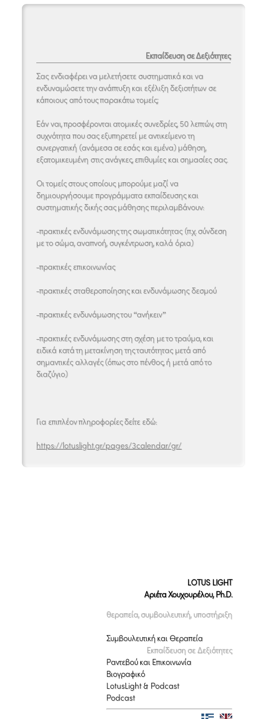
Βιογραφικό (125, 664)
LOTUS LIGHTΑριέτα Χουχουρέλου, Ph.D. (188, 578)
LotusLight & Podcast (143, 676)
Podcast (120, 688)
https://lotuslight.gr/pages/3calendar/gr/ (109, 445)
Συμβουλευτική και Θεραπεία (154, 628)
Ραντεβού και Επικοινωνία (148, 652)
